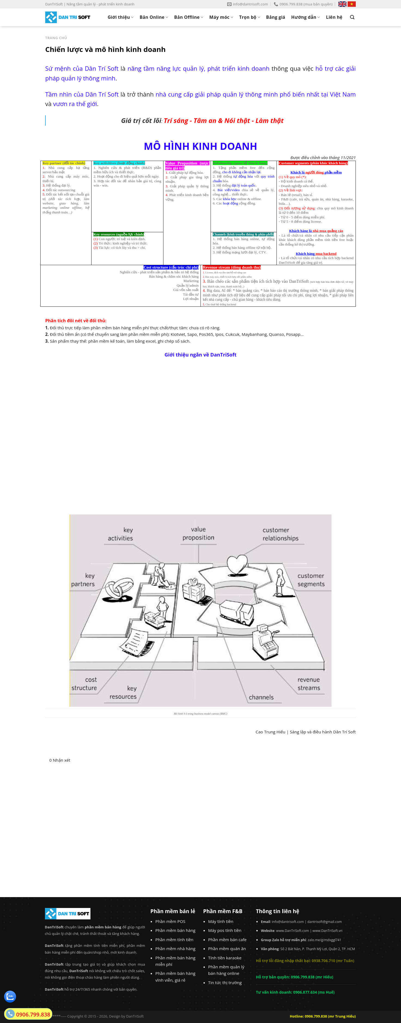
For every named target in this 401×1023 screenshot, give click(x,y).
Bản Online (154, 17)
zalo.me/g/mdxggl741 (324, 940)
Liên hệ (334, 17)
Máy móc (221, 17)
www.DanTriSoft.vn (327, 930)
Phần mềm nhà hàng (175, 948)
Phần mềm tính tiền (174, 939)
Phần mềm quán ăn (227, 948)
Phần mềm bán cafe (227, 939)
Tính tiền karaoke (225, 957)
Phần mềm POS (170, 921)
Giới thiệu (120, 17)
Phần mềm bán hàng (175, 930)
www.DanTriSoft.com (292, 930)
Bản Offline (188, 17)
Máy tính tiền (220, 921)
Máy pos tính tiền (224, 930)
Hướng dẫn (305, 17)
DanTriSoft (135, 1016)
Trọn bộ (249, 17)
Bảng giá (275, 17)
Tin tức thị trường (225, 982)
